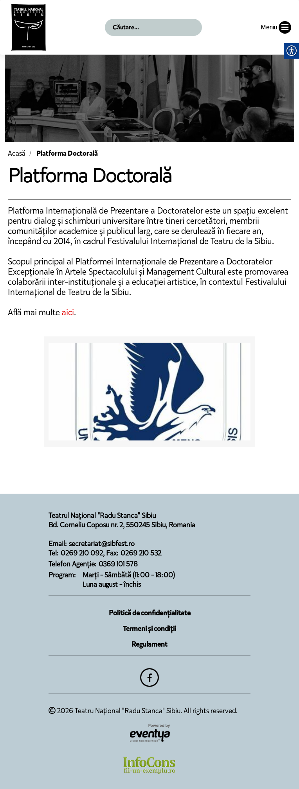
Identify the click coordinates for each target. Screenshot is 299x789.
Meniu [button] (276, 27)
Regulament (149, 644)
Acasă (16, 153)
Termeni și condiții (149, 628)
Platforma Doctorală (67, 153)
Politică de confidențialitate (150, 613)
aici (68, 312)
